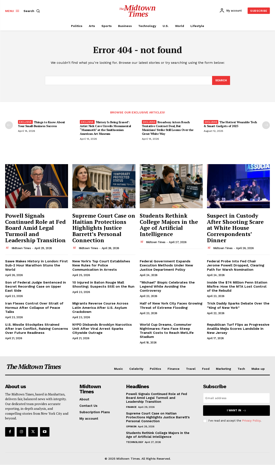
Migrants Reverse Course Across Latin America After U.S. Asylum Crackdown (100, 308)
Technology (134, 442)
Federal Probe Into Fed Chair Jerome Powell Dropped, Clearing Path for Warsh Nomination (235, 265)
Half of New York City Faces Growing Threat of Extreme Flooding (171, 306)
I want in (236, 411)
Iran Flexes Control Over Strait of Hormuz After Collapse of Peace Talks (34, 308)
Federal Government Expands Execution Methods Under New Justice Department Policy (166, 265)
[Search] (221, 80)
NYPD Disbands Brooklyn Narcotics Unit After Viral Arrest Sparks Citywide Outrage (102, 329)
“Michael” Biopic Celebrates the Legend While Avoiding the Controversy (167, 287)
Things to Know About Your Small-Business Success (41, 124)
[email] (236, 398)
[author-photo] (8, 248)
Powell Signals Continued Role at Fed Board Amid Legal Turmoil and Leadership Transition (35, 228)
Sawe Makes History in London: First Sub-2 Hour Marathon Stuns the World (36, 265)
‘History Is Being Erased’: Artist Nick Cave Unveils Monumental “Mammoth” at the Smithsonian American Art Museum (105, 128)
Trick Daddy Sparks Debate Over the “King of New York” (238, 306)
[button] (33, 10)
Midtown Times (21, 248)
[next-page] (266, 125)
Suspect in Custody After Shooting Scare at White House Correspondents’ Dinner (235, 228)
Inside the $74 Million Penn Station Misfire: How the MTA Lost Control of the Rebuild (237, 287)
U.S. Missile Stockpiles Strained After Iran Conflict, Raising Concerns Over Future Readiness (36, 329)
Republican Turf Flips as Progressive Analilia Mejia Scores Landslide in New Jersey (238, 329)
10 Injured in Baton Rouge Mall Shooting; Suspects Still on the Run (103, 285)
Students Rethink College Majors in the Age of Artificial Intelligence (169, 225)
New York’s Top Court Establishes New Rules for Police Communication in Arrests (101, 265)
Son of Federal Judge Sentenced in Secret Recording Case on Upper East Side (35, 287)
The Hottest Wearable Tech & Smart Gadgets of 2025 (230, 124)
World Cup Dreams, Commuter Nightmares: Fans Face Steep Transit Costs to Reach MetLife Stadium (167, 331)
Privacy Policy (251, 421)
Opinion (131, 426)
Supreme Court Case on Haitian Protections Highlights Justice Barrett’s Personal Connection (103, 228)
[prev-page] (9, 125)
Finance (131, 407)
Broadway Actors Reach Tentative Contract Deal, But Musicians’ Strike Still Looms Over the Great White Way (167, 128)
